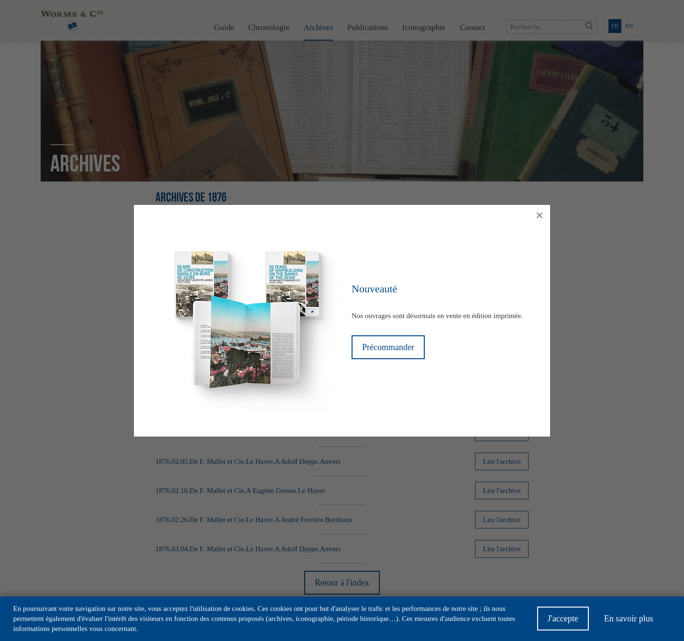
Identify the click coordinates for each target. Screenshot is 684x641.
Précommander (388, 347)
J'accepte (563, 622)
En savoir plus (628, 622)
